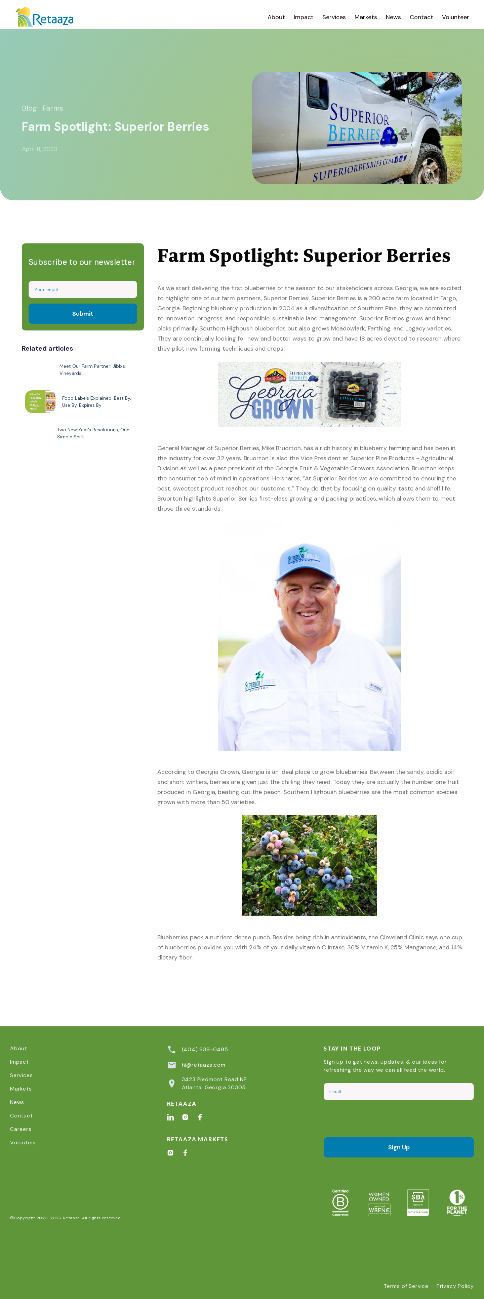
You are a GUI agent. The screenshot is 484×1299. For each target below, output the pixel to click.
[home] (52, 17)
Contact (421, 17)
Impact (304, 17)
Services (334, 17)
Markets (366, 17)
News (393, 17)
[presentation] (375, 1119)
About (276, 17)
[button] (334, 17)
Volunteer (455, 17)
